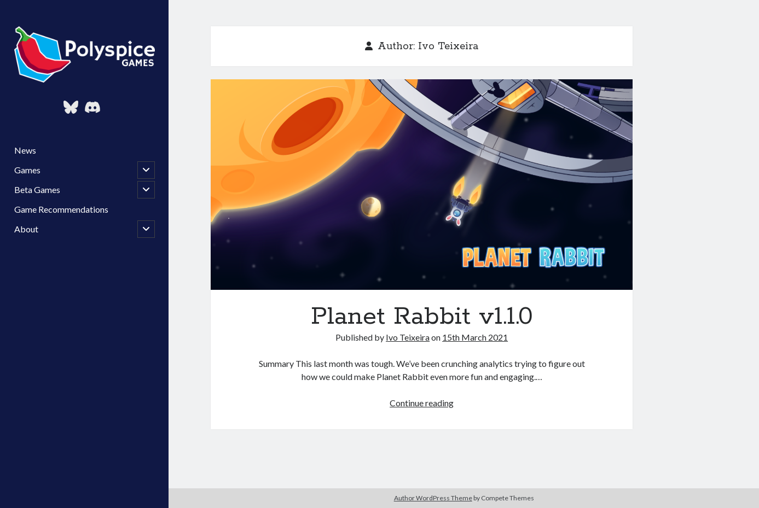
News (25, 150)
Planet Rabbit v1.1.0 (421, 184)
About (26, 229)
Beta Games (37, 189)
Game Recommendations (61, 209)
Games (27, 170)
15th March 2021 (475, 337)
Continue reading (422, 403)
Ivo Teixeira (408, 337)
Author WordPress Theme (433, 498)
